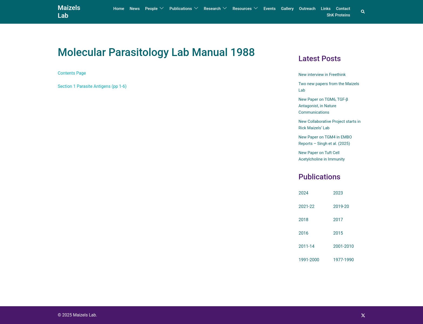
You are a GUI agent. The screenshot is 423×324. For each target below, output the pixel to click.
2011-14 (306, 246)
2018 (303, 219)
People (151, 8)
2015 (338, 233)
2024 (303, 193)
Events (270, 8)
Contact (343, 8)
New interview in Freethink (322, 74)
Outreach (307, 8)
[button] (363, 12)
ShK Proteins (338, 15)
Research (212, 8)
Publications (180, 8)
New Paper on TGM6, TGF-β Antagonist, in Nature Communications (323, 106)
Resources (242, 8)
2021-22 (306, 206)
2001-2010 (343, 246)
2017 (338, 219)
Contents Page (72, 73)
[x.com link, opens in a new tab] (363, 315)
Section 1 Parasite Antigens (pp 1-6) (92, 86)
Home (118, 8)
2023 (338, 193)
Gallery (287, 8)
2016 (303, 233)
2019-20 (341, 206)
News (134, 8)
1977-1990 (343, 259)
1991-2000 (309, 259)
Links (326, 8)
